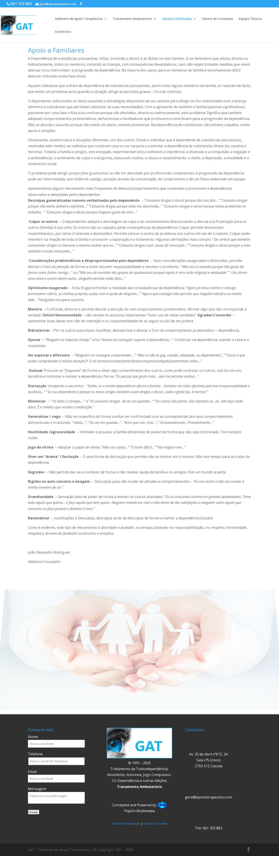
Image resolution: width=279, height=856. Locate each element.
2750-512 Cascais (209, 766)
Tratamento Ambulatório (132, 19)
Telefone (35, 754)
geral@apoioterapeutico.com (208, 797)
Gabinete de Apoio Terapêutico (79, 19)
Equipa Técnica (250, 19)
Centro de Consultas (217, 19)
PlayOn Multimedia (139, 810)
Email (32, 771)
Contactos (63, 32)
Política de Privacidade (126, 823)
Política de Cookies (155, 823)
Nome (33, 736)
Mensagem (37, 788)
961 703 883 (21, 3)
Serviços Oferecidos (177, 19)
